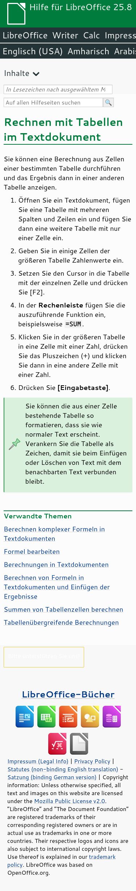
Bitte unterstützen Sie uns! (44, 656)
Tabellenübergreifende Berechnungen (61, 622)
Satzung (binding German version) (52, 777)
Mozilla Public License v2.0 (69, 801)
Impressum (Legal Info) (38, 761)
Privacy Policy (92, 761)
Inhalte (16, 73)
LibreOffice (25, 35)
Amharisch (88, 51)
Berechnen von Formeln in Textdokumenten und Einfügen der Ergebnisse (57, 587)
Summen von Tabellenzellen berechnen (63, 609)
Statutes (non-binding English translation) (62, 769)
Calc (91, 35)
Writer (65, 35)
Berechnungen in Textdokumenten (56, 564)
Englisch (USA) (32, 51)
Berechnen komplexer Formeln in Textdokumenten (54, 533)
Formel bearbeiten (32, 551)
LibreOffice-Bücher (67, 694)
